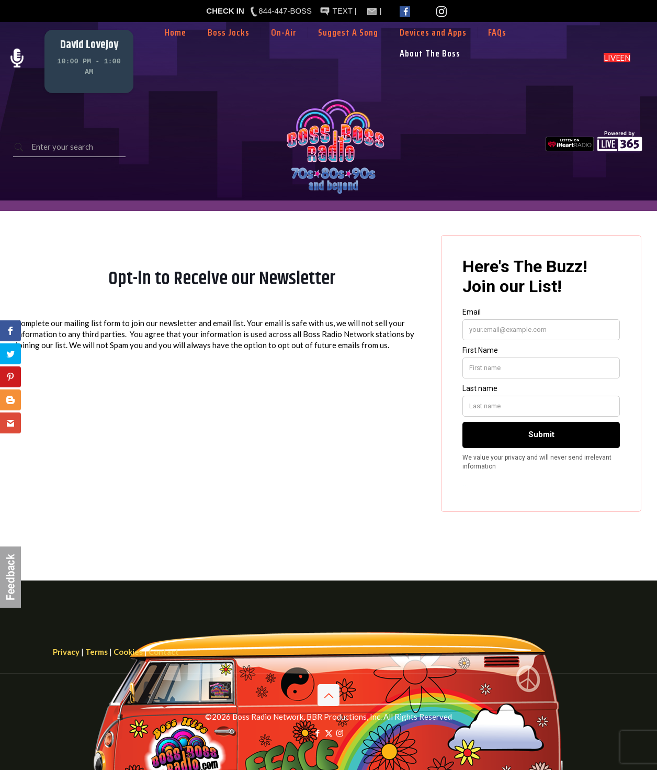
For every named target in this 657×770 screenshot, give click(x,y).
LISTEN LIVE (617, 57)
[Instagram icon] (340, 733)
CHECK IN (225, 10)
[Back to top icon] (328, 695)
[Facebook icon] (318, 733)
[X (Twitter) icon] (329, 733)
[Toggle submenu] (284, 48)
